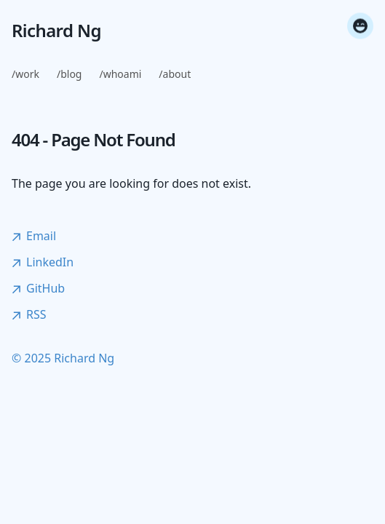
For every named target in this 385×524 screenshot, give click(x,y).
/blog (69, 74)
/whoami (120, 74)
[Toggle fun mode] (360, 28)
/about (175, 74)
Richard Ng (56, 30)
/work (25, 74)
